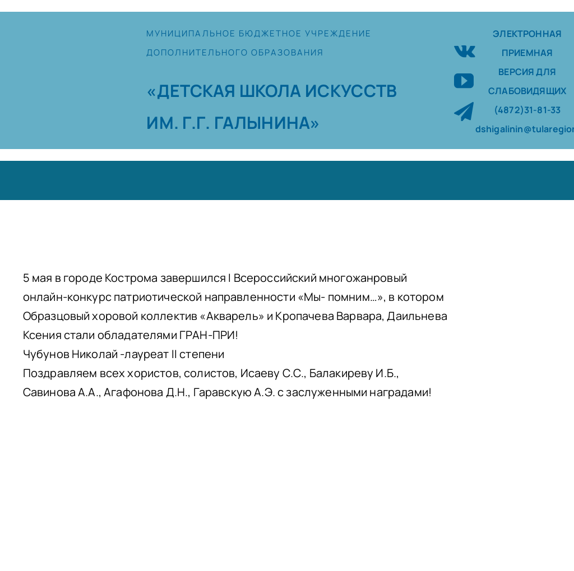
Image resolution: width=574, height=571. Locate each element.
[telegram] (464, 111)
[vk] (464, 49)
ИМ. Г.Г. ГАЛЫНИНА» (233, 122)
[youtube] (464, 80)
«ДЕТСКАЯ (192, 90)
